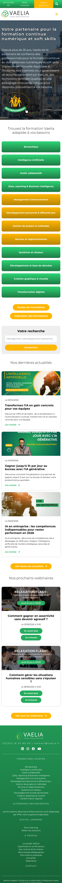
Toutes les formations (31, 307)
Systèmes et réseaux (31, 252)
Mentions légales (10, 880)
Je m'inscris (31, 637)
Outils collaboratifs (31, 173)
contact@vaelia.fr (47, 743)
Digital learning (31, 819)
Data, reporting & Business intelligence (31, 186)
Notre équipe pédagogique (31, 852)
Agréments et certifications (31, 846)
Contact (31, 866)
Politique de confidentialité (30, 880)
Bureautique (31, 146)
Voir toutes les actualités (31, 566)
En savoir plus (31, 631)
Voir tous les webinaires (31, 715)
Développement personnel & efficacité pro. (31, 212)
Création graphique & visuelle (31, 278)
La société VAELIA (31, 843)
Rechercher (31, 347)
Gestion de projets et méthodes (31, 226)
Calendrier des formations (31, 315)
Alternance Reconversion (31, 803)
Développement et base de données (31, 265)
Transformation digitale (31, 292)
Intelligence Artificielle (31, 160)
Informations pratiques (31, 855)
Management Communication (31, 199)
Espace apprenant (44, 4)
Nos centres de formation (31, 849)
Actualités (31, 858)
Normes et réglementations (31, 239)
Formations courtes (31, 759)
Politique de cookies (50, 880)
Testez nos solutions (31, 830)
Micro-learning (31, 827)
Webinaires (31, 861)
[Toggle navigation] (56, 14)
